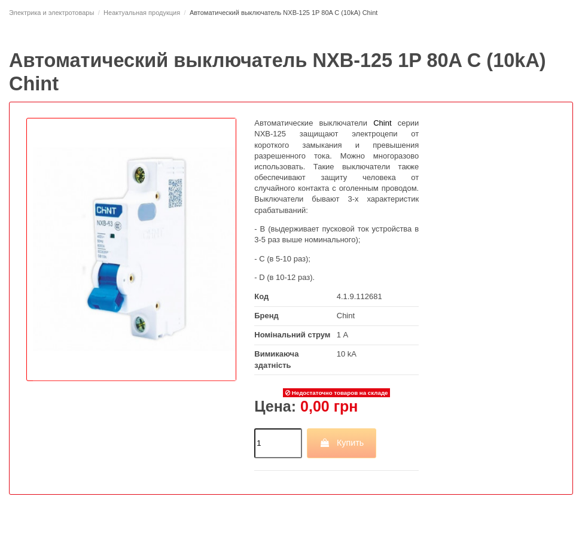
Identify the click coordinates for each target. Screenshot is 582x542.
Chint (346, 315)
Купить (341, 442)
